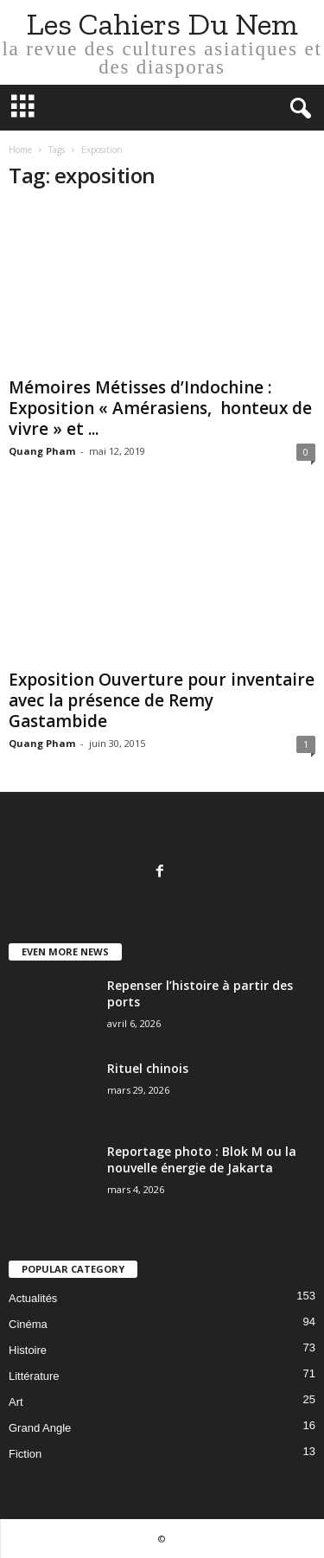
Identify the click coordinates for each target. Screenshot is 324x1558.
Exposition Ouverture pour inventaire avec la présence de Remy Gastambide (161, 700)
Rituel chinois (147, 1068)
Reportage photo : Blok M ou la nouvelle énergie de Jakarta (201, 1159)
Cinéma (28, 1324)
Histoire (28, 1350)
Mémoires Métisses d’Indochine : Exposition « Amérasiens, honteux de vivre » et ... (160, 408)
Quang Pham (42, 450)
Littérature (34, 1376)
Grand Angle (40, 1427)
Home (20, 150)
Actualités (33, 1298)
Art (16, 1401)
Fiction (25, 1453)
